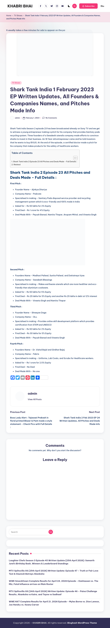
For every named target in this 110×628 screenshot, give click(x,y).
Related (17, 164)
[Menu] (102, 6)
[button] (88, 6)
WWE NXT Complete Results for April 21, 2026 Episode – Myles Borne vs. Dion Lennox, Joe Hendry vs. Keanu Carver (54, 603)
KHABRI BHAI (20, 6)
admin (32, 393)
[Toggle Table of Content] (74, 158)
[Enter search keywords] (31, 532)
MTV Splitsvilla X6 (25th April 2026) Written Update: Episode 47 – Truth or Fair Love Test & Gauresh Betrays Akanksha (53, 572)
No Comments (49, 118)
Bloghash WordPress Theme (82, 622)
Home (8, 15)
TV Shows (18, 15)
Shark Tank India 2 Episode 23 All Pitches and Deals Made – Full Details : (45, 161)
